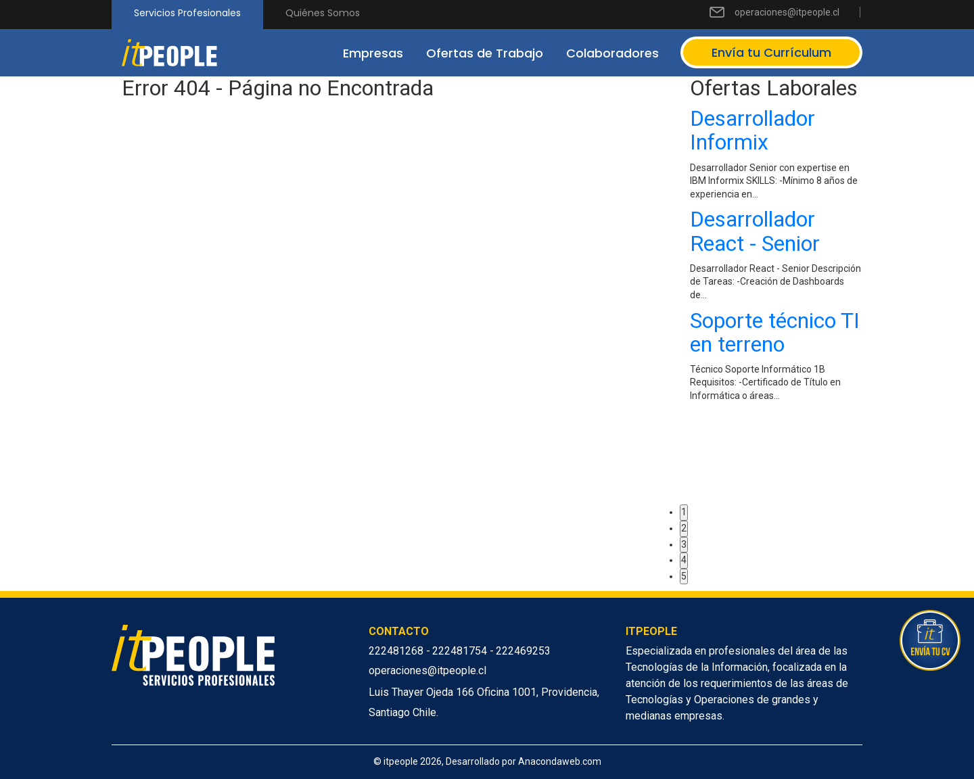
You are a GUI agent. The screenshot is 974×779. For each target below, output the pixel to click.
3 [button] (684, 544)
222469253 (523, 650)
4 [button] (684, 559)
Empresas (373, 53)
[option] (776, 258)
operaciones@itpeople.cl (787, 12)
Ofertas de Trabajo (484, 53)
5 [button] (684, 576)
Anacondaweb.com (559, 761)
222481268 (397, 650)
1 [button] (684, 511)
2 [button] (684, 528)
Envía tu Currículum (771, 52)
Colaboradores (612, 53)
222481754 (461, 650)
